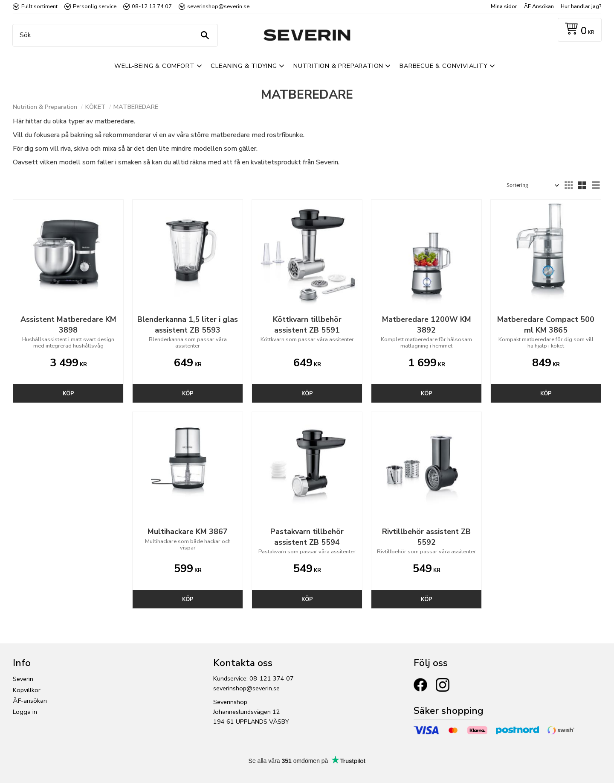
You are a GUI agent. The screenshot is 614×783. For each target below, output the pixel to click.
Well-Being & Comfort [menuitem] (154, 65)
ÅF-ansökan (30, 700)
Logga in (25, 711)
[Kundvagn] (578, 30)
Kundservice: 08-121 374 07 (253, 678)
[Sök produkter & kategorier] (113, 35)
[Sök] (204, 35)
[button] (568, 185)
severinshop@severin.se (246, 688)
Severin (23, 679)
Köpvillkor (27, 690)
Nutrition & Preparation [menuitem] (338, 65)
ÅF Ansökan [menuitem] (539, 6)
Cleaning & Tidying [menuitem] (244, 65)
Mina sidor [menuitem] (504, 6)
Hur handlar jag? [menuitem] (581, 6)
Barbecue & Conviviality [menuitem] (443, 65)
